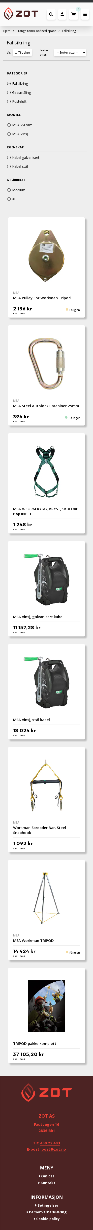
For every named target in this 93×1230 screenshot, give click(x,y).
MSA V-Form (19, 125)
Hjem (6, 31)
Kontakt (46, 1182)
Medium (16, 190)
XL (11, 199)
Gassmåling (19, 92)
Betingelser (46, 1205)
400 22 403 (50, 1142)
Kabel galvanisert (23, 157)
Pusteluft (17, 101)
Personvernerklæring (46, 1212)
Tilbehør (22, 52)
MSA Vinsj (17, 134)
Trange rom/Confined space (36, 31)
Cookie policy (46, 1218)
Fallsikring (69, 31)
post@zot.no (53, 1149)
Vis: (9, 52)
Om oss (46, 1176)
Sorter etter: (44, 52)
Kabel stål (17, 166)
